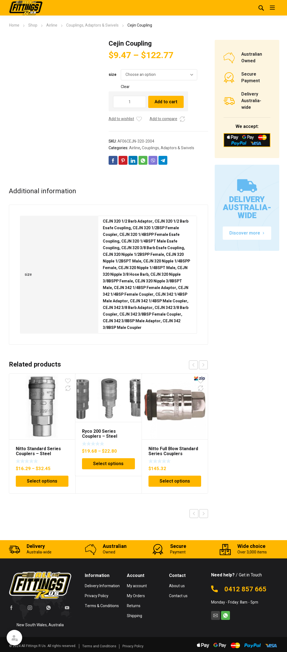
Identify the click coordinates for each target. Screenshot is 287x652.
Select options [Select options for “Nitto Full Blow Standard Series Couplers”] (175, 481)
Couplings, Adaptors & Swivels (92, 25)
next (203, 364)
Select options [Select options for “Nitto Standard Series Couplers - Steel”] (42, 481)
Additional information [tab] (42, 191)
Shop (32, 25)
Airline (51, 25)
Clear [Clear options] (125, 87)
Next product (203, 513)
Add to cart (166, 102)
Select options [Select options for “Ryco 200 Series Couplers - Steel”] (108, 463)
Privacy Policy (133, 646)
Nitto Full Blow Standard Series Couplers (173, 451)
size (112, 75)
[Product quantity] (129, 102)
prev (193, 364)
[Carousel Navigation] (198, 364)
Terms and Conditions (99, 646)
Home (14, 25)
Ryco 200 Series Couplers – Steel (99, 434)
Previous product (193, 513)
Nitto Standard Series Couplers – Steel (38, 451)
